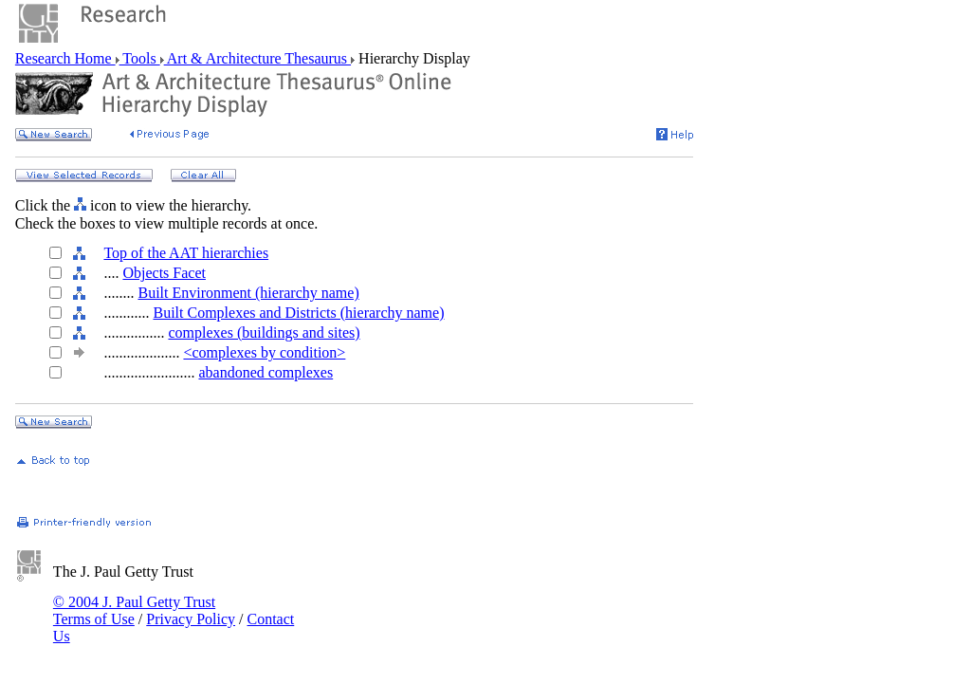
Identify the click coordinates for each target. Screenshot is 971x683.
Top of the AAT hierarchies (185, 253)
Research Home (65, 58)
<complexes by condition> (264, 352)
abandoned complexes (265, 372)
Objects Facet (164, 273)
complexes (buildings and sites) (263, 332)
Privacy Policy (190, 619)
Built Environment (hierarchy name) (247, 293)
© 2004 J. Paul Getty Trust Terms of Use (134, 610)
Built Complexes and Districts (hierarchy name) (298, 313)
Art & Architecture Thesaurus (257, 58)
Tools (139, 58)
